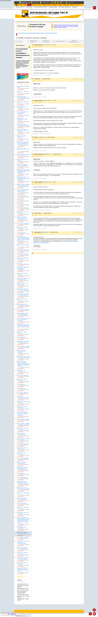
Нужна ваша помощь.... (22, 337)
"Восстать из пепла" (21, 232)
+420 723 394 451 (46, 2)
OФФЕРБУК (74, 7)
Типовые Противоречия (22, 503)
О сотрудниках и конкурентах (23, 537)
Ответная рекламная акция (22, 207)
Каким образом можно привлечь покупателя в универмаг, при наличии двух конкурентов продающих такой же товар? (23, 364)
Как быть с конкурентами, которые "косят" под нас (22, 548)
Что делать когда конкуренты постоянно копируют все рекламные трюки (23, 190)
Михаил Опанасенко (38, 154)
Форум (29, 5)
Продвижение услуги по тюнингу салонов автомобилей (23, 488)
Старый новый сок (21, 473)
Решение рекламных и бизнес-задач (34, 33)
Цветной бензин (20, 199)
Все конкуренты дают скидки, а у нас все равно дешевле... (23, 294)
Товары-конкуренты (21, 384)
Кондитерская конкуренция (22, 458)
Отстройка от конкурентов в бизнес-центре (23, 429)
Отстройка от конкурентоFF (23, 443)
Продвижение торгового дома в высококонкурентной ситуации (23, 357)
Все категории (21, 33)
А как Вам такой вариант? (22, 477)
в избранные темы (60, 41)
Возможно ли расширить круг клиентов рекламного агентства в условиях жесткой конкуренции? (23, 171)
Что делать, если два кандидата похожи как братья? (23, 125)
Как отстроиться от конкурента (23, 309)
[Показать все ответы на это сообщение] (42, 75)
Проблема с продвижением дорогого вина (22, 258)
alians (35, 137)
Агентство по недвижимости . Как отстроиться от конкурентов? (23, 112)
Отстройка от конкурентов (50, 33)
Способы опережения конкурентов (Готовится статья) (23, 97)
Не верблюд (19, 263)
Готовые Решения (46, 5)
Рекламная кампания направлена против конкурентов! (21, 351)
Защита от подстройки (21, 195)
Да (8, 614)
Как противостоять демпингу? (23, 223)
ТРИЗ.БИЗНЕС (29, 7)
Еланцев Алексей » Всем (22, 584)
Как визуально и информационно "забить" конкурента (22, 119)
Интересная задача (21, 388)
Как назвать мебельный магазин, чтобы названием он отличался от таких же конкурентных (23, 413)
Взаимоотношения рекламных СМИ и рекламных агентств (23, 185)
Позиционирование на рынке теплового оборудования (23, 314)
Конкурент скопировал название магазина (21, 463)
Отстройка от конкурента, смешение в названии (22, 533)
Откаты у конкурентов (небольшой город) (21, 434)
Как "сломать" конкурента (22, 392)
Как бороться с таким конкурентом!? (21, 453)
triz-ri (63, 2)
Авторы (34, 5)
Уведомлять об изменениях (33, 41)
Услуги (38, 5)
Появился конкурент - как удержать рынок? (22, 284)
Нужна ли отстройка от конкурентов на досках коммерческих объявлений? (23, 482)
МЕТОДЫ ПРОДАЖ (53, 7)
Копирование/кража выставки (23, 249)
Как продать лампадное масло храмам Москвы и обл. (23, 279)
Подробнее (13, 614)
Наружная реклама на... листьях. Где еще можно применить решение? (22, 218)
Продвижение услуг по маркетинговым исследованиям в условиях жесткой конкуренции (23, 178)
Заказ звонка (36, 2)
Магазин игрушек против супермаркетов (22, 407)
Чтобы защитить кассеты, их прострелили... (23, 212)
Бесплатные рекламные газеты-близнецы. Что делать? (23, 305)
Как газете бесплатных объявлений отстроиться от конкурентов (23, 130)
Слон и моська (20, 203)
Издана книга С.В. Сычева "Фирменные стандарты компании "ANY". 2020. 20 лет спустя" (23, 569)
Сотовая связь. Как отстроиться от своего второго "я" (23, 149)
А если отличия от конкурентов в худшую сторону (23, 439)
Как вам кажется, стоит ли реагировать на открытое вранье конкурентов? (22, 468)
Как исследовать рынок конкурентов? (22, 107)
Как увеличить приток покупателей (21, 371)
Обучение (54, 5)
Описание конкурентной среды (23, 346)
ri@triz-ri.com (71, 2)
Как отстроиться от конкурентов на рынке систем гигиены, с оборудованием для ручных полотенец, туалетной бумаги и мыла (23, 238)
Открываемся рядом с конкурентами (21, 527)
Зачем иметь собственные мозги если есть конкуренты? (23, 289)
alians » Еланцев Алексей (23, 590)
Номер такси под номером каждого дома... (22, 228)
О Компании (66, 5)
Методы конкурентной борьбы (23, 419)
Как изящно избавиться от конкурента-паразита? (22, 498)
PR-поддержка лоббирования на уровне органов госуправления (23, 268)
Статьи (24, 5)
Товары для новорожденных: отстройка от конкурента (23, 558)
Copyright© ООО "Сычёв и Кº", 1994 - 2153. (24, 614)
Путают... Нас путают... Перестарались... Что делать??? (21, 136)
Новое (20, 5)
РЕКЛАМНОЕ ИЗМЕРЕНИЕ (65, 7)
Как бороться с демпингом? (23, 375)
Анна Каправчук (37, 232)
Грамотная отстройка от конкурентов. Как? (22, 448)
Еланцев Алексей (38, 44)
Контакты (72, 5)
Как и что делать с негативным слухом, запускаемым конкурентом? (23, 319)
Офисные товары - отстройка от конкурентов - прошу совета (23, 424)
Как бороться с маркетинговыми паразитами (23, 397)
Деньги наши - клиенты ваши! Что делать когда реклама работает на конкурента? (23, 143)
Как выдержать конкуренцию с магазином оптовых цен (23, 342)
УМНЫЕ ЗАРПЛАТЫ (20, 7)
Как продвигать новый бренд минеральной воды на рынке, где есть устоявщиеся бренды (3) (23, 326)
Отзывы (60, 5)
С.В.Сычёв (29, 615)
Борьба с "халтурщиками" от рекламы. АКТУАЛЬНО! (23, 165)
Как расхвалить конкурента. (23, 253)
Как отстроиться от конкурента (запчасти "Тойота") (23, 155)
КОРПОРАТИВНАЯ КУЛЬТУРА (40, 7)
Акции (77, 5)
